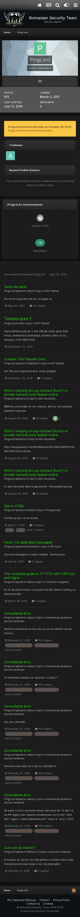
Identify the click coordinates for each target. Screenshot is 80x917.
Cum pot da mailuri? (19, 848)
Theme (44, 900)
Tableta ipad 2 (18, 318)
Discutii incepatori (60, 851)
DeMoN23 (33, 363)
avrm (7, 274)
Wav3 (30, 291)
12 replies (40, 418)
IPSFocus (30, 900)
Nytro (30, 582)
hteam (30, 510)
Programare (53, 510)
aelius (30, 617)
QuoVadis (32, 546)
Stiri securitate (47, 398)
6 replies (36, 525)
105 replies (43, 640)
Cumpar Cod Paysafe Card (25, 359)
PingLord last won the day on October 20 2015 (39, 126)
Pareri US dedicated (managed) (28, 542)
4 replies (41, 870)
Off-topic (55, 546)
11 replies (35, 561)
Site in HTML (14, 506)
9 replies (44, 378)
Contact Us (33, 903)
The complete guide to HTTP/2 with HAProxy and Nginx (39, 576)
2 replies (39, 601)
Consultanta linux (17, 613)
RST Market (52, 291)
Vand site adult (15, 287)
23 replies (38, 305)
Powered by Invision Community (40, 911)
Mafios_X (32, 851)
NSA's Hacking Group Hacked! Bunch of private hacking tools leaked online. (36, 392)
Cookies (48, 903)
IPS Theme (14, 900)
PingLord (39, 274)
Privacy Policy (61, 900)
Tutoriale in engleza (57, 582)
